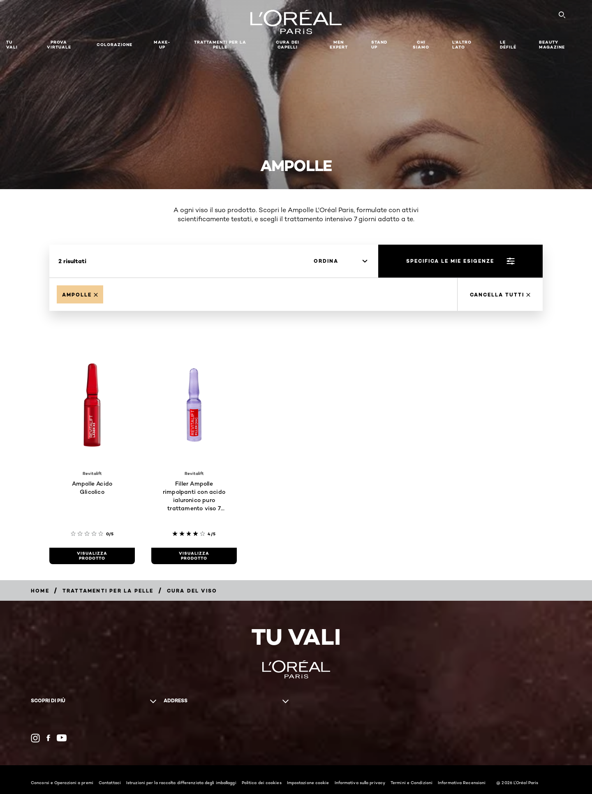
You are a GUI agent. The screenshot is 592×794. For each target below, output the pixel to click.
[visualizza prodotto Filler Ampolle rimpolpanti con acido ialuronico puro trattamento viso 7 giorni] (194, 556)
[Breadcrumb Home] (40, 591)
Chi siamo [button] (421, 44)
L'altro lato (462, 44)
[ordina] (340, 261)
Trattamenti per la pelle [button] (220, 44)
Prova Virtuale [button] (59, 44)
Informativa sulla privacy (360, 782)
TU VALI (12, 44)
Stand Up (379, 44)
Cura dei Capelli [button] (287, 44)
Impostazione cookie (308, 782)
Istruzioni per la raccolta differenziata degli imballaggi (181, 782)
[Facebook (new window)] (48, 737)
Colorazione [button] (114, 44)
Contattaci (110, 782)
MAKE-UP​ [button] (162, 44)
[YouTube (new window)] (62, 737)
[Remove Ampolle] (80, 294)
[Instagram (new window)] (35, 738)
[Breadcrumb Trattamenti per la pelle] (108, 591)
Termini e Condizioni (411, 782)
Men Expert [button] (339, 44)
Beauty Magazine (552, 44)
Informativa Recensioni (462, 782)
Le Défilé (508, 44)
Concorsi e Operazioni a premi (62, 782)
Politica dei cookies (262, 782)
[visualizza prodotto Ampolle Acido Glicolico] (92, 556)
